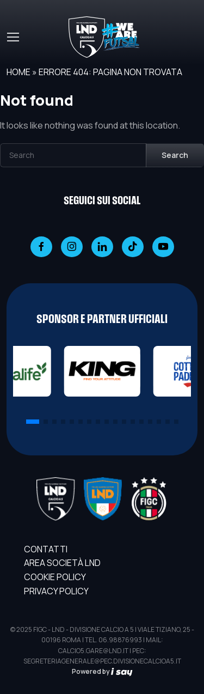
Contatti (45, 549)
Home (18, 72)
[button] (32, 421)
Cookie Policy (55, 577)
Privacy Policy (56, 591)
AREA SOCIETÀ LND (62, 563)
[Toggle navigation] (12, 37)
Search (175, 155)
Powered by (102, 671)
